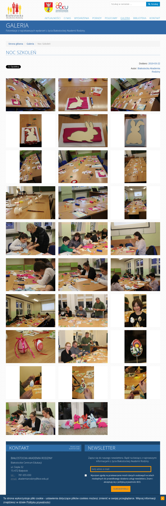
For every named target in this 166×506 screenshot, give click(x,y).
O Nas (67, 18)
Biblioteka (139, 18)
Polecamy (111, 18)
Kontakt (155, 18)
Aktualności (53, 18)
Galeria (125, 18)
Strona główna (15, 43)
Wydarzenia (81, 18)
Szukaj (153, 4)
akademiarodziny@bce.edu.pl (33, 478)
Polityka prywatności (38, 502)
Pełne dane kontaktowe (74, 448)
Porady (97, 18)
